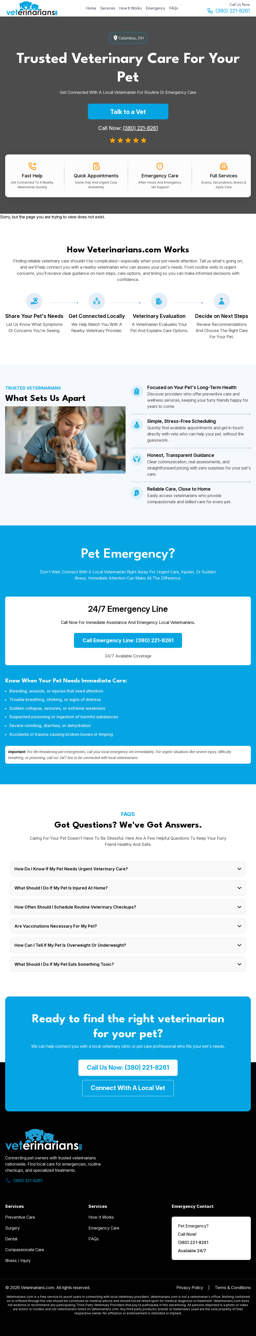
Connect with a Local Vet (128, 1088)
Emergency (155, 8)
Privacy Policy (189, 1287)
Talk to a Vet (128, 112)
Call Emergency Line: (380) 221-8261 (128, 640)
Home (91, 8)
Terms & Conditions (233, 1287)
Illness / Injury (18, 1260)
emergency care (103, 1228)
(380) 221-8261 (228, 11)
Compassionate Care (24, 1249)
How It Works (130, 8)
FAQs (173, 8)
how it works (101, 1217)
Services (107, 8)
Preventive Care (20, 1217)
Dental (11, 1238)
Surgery (12, 1228)
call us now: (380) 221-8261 (128, 1067)
